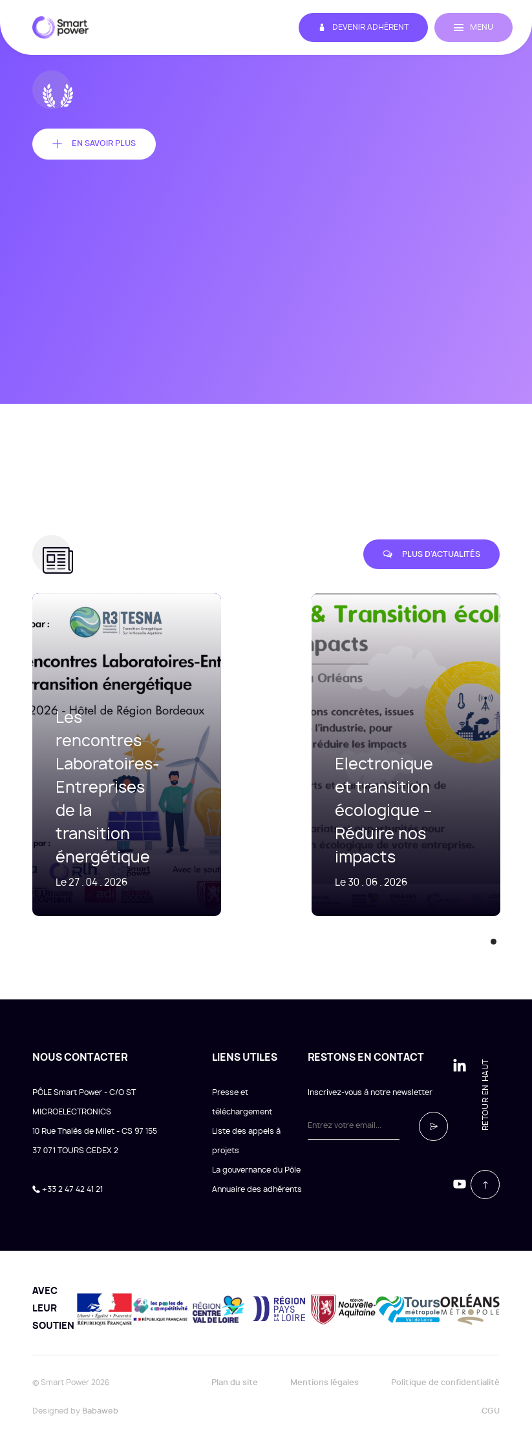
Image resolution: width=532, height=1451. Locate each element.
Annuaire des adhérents (257, 1189)
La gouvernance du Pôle (256, 1170)
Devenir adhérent (363, 27)
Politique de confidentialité (445, 1382)
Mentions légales (324, 1382)
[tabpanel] (386, 754)
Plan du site (234, 1382)
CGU (491, 1411)
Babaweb (100, 1411)
